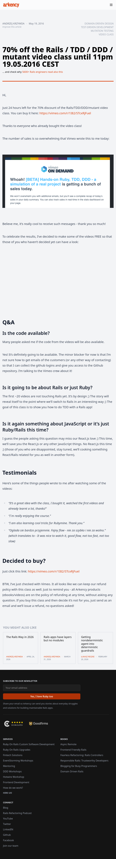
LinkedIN (8, 829)
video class (106, 34)
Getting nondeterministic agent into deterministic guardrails (92, 643)
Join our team (10, 845)
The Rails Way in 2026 (20, 637)
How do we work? (13, 787)
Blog (5, 807)
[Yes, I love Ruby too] (41, 696)
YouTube (8, 818)
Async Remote (68, 744)
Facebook (8, 840)
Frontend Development (16, 782)
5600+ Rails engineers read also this (42, 72)
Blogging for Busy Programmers (78, 766)
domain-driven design (99, 23)
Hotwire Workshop (13, 777)
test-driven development (97, 27)
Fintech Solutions (12, 755)
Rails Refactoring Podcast (17, 813)
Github (7, 835)
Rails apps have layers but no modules (58, 638)
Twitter (7, 824)
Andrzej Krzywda (13, 23)
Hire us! (7, 792)
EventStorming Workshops (18, 760)
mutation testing (102, 30)
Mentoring (9, 766)
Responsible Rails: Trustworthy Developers (84, 760)
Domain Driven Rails (71, 771)
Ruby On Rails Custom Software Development (29, 744)
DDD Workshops (12, 771)
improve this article (11, 26)
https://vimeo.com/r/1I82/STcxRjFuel (65, 113)
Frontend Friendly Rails (73, 749)
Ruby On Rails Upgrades (16, 749)
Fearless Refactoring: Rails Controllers (81, 755)
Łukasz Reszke (87, 656)
